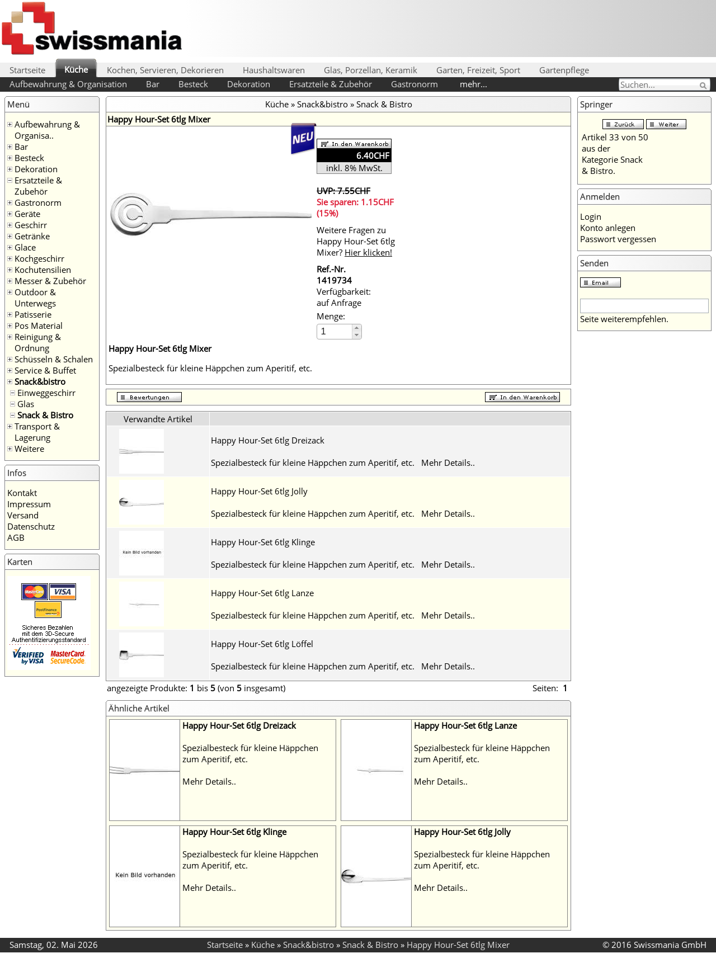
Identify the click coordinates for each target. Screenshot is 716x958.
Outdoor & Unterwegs (35, 297)
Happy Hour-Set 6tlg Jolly (259, 491)
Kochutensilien (43, 269)
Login (590, 216)
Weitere (29, 448)
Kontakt (22, 492)
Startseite (27, 69)
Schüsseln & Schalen (54, 359)
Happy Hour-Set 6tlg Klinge (263, 542)
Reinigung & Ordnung (38, 342)
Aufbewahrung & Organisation (68, 83)
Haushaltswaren (274, 69)
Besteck (193, 83)
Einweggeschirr (46, 392)
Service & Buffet (45, 370)
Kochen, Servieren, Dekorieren (165, 69)
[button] (356, 328)
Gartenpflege (564, 69)
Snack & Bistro (45, 415)
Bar (152, 83)
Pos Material (39, 325)
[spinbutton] (335, 331)
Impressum (29, 503)
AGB (16, 537)
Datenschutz (31, 526)
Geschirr (31, 224)
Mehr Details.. (448, 462)
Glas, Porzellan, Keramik (370, 69)
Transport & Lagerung (37, 432)
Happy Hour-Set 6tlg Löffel (262, 643)
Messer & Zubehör (50, 280)
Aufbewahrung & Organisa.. (47, 130)
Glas (25, 403)
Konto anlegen (607, 227)
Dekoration (248, 83)
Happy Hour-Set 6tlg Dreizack (267, 440)
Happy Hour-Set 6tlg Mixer (458, 944)
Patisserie (33, 314)
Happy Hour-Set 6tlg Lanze (262, 592)
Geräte (27, 213)
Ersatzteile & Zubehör (330, 83)
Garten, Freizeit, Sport (478, 69)
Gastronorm (414, 83)
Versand (23, 515)
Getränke (32, 236)
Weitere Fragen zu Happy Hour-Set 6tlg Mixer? (356, 241)
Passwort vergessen (618, 238)
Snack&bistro (40, 381)
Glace (25, 247)
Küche (76, 69)
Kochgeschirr (39, 258)
